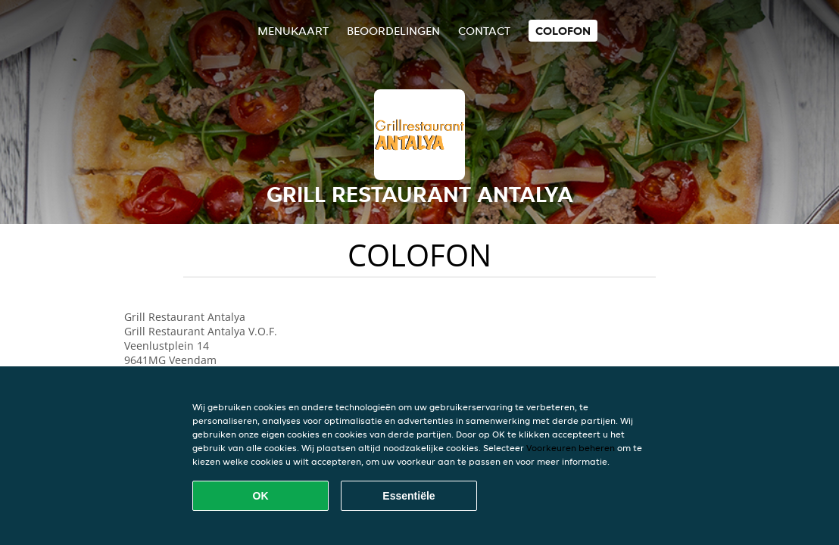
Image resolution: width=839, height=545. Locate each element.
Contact (484, 31)
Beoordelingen (393, 31)
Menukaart (293, 31)
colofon (563, 31)
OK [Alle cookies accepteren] (261, 496)
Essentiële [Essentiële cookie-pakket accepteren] (408, 496)
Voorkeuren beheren (570, 447)
